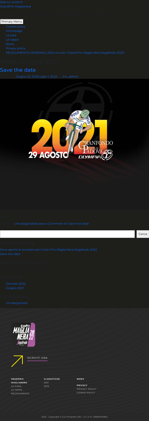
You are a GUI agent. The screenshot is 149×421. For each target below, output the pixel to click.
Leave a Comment (62, 223)
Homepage (14, 31)
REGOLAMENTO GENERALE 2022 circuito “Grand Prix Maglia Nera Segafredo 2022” (65, 52)
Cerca (4, 228)
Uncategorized (25, 223)
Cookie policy (15, 26)
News (10, 44)
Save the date (18, 70)
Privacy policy (16, 48)
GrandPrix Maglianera (15, 6)
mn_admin (70, 76)
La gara (16, 386)
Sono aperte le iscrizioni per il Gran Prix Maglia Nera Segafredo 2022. (48, 249)
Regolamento (20, 393)
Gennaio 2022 (16, 283)
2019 (46, 386)
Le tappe (12, 39)
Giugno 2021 (15, 288)
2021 (46, 382)
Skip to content (11, 2)
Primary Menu (11, 21)
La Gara (11, 35)
